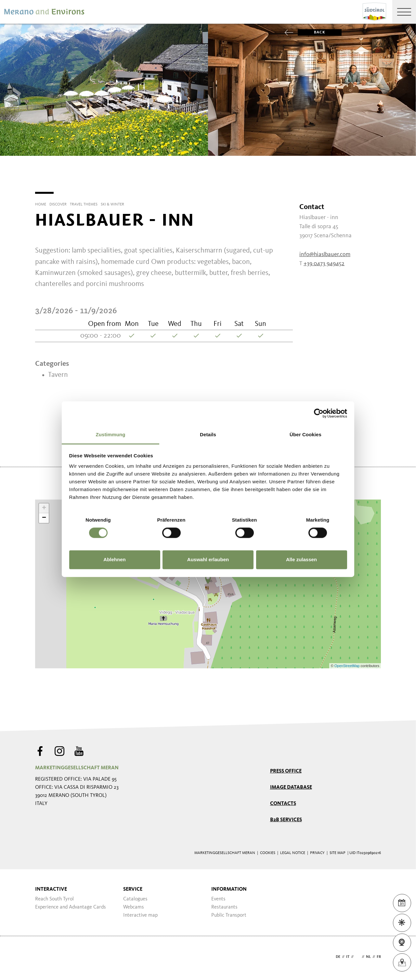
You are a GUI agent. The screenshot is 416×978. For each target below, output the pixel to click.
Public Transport (228, 915)
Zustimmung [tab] (110, 434)
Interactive (51, 889)
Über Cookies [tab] (305, 434)
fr (379, 957)
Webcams (133, 907)
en (357, 957)
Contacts (283, 803)
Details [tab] (208, 434)
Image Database (291, 787)
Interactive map (140, 915)
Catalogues (135, 899)
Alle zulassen (301, 560)
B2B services (286, 820)
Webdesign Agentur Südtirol (43, 957)
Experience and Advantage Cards (70, 907)
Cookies (267, 853)
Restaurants (224, 907)
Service (132, 889)
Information (229, 889)
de (338, 957)
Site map (337, 853)
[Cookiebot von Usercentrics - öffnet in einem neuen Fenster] (318, 413)
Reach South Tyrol (54, 899)
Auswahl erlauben (208, 560)
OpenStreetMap (347, 666)
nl (368, 957)
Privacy (317, 853)
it (347, 957)
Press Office (286, 771)
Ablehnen (114, 560)
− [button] (44, 518)
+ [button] (44, 508)
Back (311, 32)
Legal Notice (292, 853)
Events (218, 899)
